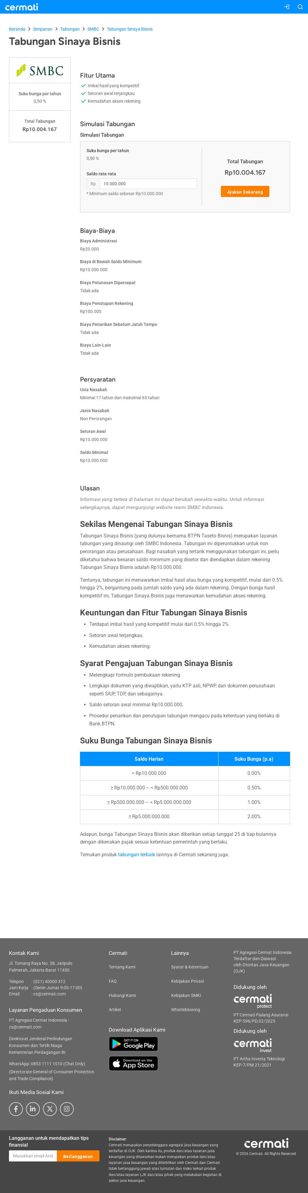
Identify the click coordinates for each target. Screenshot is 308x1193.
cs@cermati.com (49, 993)
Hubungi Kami (122, 995)
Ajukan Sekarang (245, 191)
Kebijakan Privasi (187, 981)
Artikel (115, 1009)
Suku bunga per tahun (107, 150)
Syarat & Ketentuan (190, 966)
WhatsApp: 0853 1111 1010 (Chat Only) (47, 1063)
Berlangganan (78, 1156)
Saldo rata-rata (101, 173)
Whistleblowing (185, 1009)
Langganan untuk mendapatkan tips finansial (49, 1141)
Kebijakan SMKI (186, 995)
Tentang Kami (122, 966)
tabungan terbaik (136, 854)
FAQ (113, 981)
